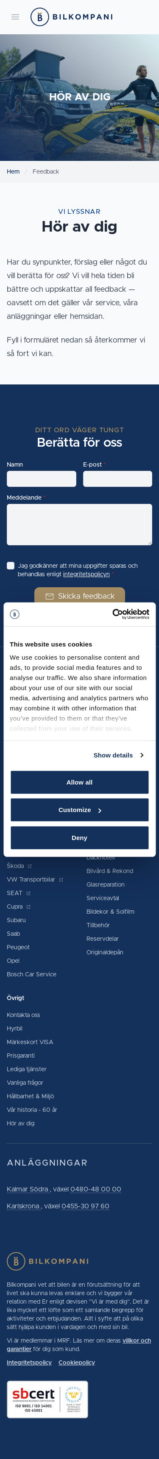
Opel (13, 961)
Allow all (80, 781)
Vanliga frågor (25, 1083)
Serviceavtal (102, 898)
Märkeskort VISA (30, 1042)
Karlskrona (24, 1206)
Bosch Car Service (31, 975)
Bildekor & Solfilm (110, 912)
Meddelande (24, 498)
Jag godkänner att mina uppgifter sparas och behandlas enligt (78, 570)
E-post (92, 465)
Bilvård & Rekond (109, 871)
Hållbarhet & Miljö (30, 1097)
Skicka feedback (80, 596)
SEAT (19, 893)
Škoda (19, 866)
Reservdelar (102, 939)
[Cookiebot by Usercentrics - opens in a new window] (113, 614)
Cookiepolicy (77, 1363)
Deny (79, 837)
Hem (13, 172)
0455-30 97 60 (85, 1206)
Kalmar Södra (28, 1189)
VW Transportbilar (35, 880)
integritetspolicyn (86, 575)
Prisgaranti (21, 1056)
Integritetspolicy (29, 1363)
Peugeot (18, 948)
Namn (15, 465)
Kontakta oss (23, 1015)
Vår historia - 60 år (32, 1110)
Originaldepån (104, 953)
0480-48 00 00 (95, 1189)
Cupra (19, 907)
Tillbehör (98, 925)
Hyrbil (14, 1029)
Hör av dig (20, 1124)
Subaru (16, 920)
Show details (113, 755)
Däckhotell (100, 858)
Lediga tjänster (27, 1069)
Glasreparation (105, 885)
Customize (80, 809)
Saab (13, 934)
